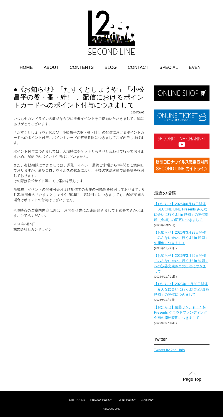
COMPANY (147, 399)
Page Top (192, 379)
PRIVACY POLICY (101, 399)
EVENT (196, 67)
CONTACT (138, 67)
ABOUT (51, 67)
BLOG (111, 67)
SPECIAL (168, 67)
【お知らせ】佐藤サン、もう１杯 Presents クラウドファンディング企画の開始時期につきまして (180, 312)
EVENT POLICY (126, 399)
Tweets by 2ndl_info (169, 350)
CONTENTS (82, 67)
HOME (26, 67)
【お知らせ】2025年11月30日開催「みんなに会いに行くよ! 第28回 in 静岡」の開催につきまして (181, 289)
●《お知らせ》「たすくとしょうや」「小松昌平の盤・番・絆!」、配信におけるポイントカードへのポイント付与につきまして (79, 97)
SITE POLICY (77, 399)
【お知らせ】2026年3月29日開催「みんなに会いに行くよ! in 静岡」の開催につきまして (181, 238)
